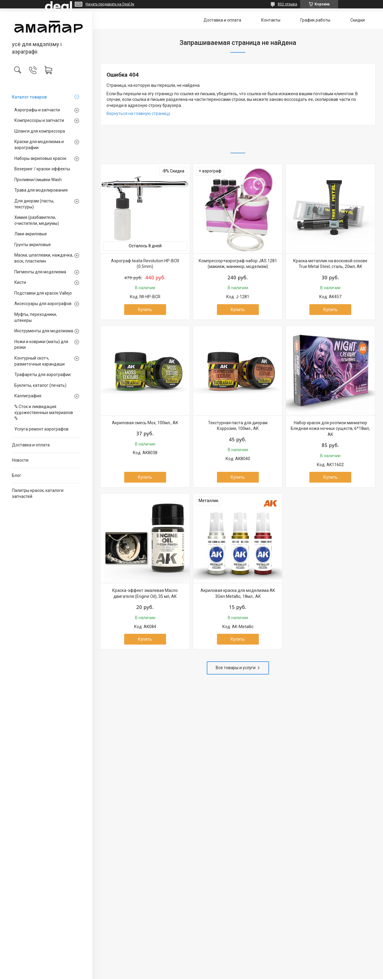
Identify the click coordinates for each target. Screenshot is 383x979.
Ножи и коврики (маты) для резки (41, 344)
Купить (145, 309)
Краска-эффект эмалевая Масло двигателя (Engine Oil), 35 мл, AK (145, 593)
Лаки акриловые (30, 233)
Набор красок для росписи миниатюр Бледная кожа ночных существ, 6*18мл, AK (330, 428)
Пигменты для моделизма (40, 271)
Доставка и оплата (31, 444)
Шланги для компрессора (39, 131)
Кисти (20, 282)
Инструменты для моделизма (43, 330)
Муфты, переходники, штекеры (35, 317)
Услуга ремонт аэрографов (41, 429)
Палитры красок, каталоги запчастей (37, 493)
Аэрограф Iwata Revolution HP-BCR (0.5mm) (145, 263)
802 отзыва (287, 4)
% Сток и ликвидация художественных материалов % (43, 412)
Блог (16, 475)
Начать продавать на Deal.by (110, 4)
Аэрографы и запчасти (37, 109)
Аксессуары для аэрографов (43, 303)
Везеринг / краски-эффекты (42, 168)
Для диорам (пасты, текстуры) (34, 203)
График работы (315, 20)
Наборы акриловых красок (40, 158)
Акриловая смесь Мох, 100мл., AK (145, 422)
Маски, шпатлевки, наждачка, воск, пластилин (43, 258)
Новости (20, 460)
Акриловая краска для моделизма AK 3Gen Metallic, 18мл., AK (237, 593)
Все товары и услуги (236, 667)
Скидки (357, 20)
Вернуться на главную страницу (138, 113)
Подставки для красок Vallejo (43, 293)
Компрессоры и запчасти (39, 120)
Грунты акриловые (32, 244)
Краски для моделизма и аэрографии (39, 144)
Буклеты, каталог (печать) (40, 385)
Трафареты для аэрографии (42, 374)
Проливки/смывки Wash (38, 179)
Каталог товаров (29, 97)
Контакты (270, 20)
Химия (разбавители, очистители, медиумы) (36, 220)
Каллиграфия (27, 395)
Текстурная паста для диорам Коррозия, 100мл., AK (238, 425)
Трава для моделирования (41, 190)
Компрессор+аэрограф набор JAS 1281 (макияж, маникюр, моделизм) (238, 263)
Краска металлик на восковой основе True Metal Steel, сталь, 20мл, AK (330, 263)
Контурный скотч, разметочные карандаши (39, 361)
